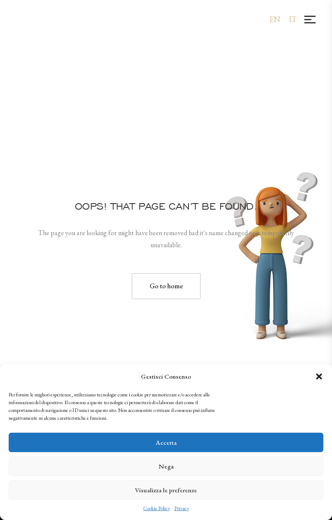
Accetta (166, 442)
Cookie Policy (156, 508)
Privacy (181, 508)
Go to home (166, 285)
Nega (166, 466)
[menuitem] (274, 19)
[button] (319, 376)
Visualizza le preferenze (166, 490)
